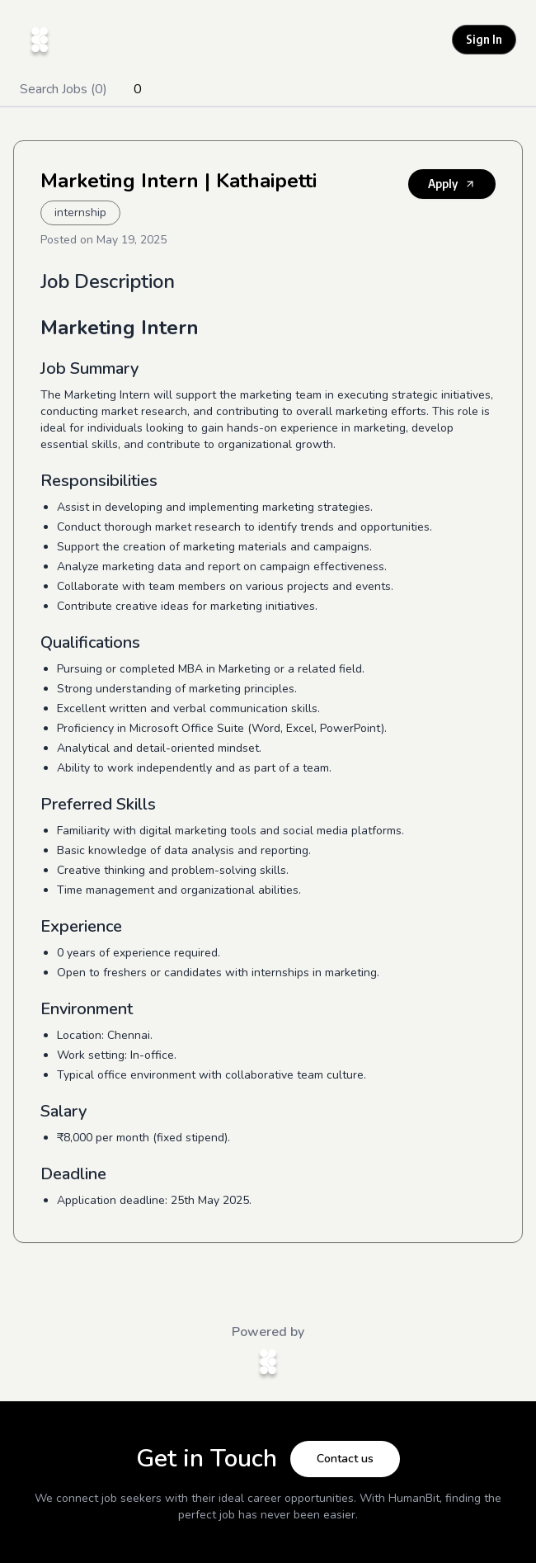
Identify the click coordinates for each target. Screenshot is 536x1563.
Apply (452, 184)
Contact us (345, 1458)
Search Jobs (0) (63, 89)
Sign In (484, 39)
